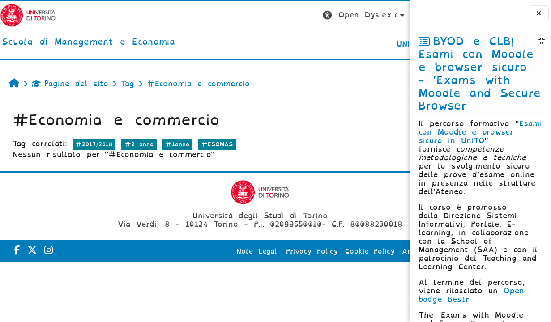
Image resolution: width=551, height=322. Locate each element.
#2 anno (139, 144)
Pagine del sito (70, 84)
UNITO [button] (298, 44)
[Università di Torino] (28, 15)
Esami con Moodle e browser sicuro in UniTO (480, 132)
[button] (254, 15)
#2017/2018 (94, 144)
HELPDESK (353, 44)
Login (392, 15)
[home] (88, 42)
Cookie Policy (311, 251)
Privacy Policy (253, 251)
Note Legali (198, 251)
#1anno (177, 144)
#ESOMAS (217, 144)
